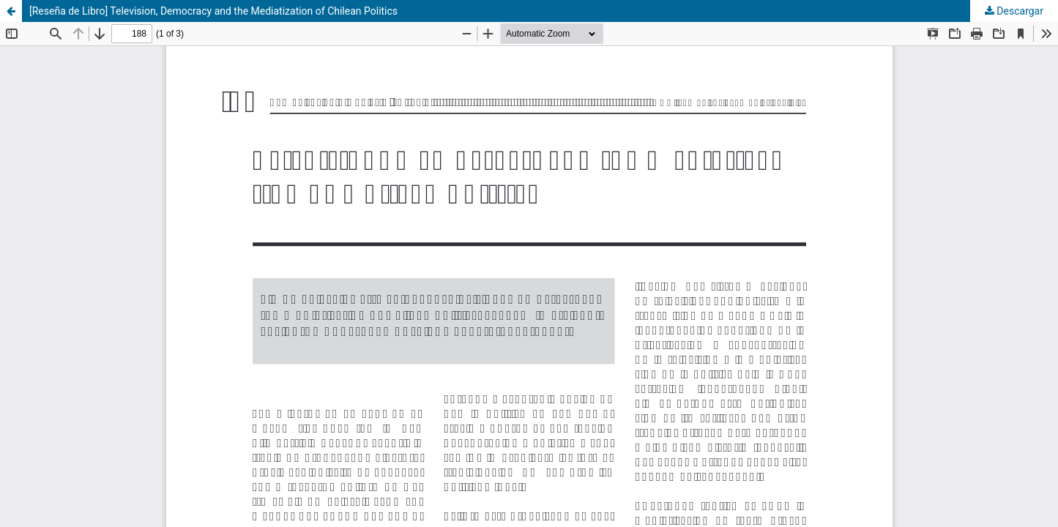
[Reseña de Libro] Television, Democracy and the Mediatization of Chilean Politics (213, 11)
